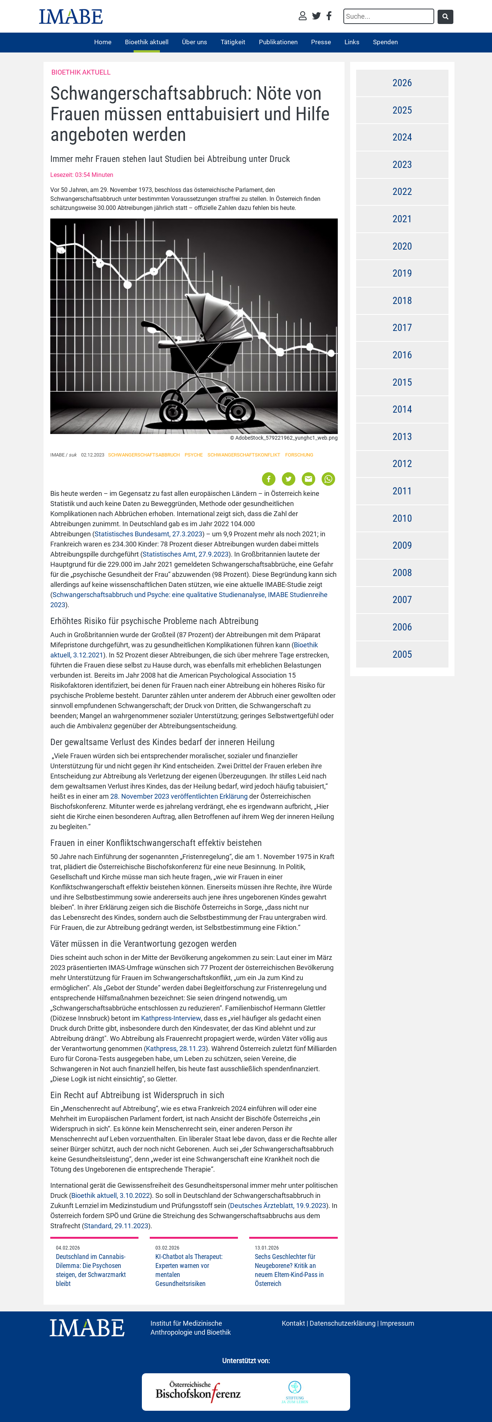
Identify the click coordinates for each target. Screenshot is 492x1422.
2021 (402, 219)
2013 (402, 436)
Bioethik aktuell (147, 42)
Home (102, 42)
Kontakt (293, 1323)
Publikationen (278, 42)
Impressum (397, 1323)
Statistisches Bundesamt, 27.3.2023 (148, 534)
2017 (402, 327)
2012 (402, 463)
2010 (402, 518)
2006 (402, 627)
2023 (402, 164)
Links (352, 42)
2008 (402, 572)
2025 (402, 110)
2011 (402, 491)
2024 (402, 137)
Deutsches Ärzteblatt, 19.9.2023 (278, 1205)
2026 (402, 82)
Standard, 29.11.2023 (116, 1226)
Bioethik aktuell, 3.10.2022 (110, 1195)
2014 (402, 409)
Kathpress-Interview (171, 1018)
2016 (402, 355)
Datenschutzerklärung (343, 1323)
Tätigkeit (233, 42)
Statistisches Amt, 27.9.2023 (186, 554)
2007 (402, 599)
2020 (402, 246)
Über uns (194, 42)
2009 (402, 545)
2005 (402, 654)
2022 (402, 191)
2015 (402, 382)
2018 (402, 300)
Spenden (385, 42)
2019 (402, 273)
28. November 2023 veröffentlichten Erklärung (179, 796)
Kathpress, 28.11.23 (176, 1048)
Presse (321, 42)
